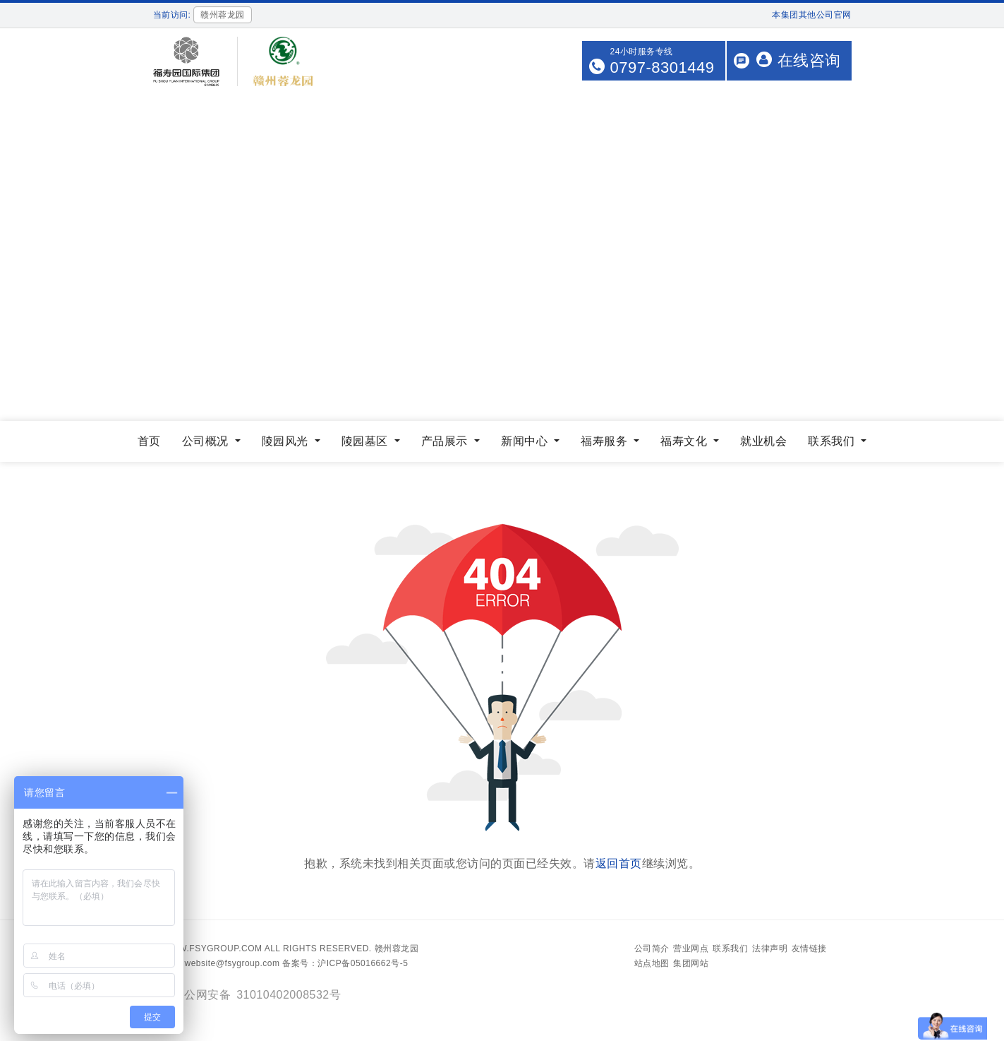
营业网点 (690, 948)
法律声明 (769, 948)
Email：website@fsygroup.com (216, 963)
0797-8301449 (662, 67)
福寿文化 (685, 441)
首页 (149, 441)
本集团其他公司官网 (812, 15)
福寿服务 (606, 441)
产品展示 (446, 441)
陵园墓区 (366, 441)
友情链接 (809, 948)
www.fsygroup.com (212, 948)
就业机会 (763, 441)
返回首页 (618, 863)
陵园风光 (287, 441)
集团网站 (690, 963)
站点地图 (652, 963)
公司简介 (652, 948)
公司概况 (207, 441)
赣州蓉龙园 (397, 948)
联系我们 (833, 441)
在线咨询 (798, 60)
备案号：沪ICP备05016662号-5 (345, 963)
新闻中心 (526, 441)
